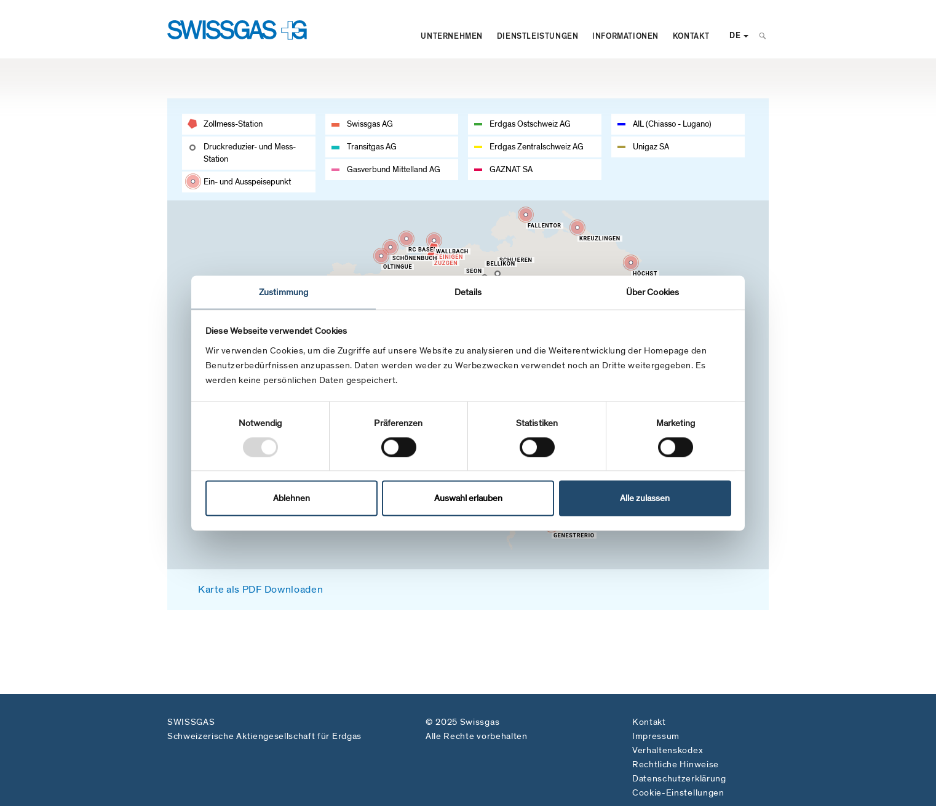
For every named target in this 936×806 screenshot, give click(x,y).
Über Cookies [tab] (652, 292)
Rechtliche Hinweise (675, 764)
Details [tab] (468, 292)
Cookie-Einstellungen (678, 792)
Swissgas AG (370, 124)
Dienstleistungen (537, 36)
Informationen (625, 36)
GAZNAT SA (511, 169)
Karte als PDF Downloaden (260, 589)
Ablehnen (291, 498)
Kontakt (691, 36)
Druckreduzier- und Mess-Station (250, 153)
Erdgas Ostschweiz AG (530, 124)
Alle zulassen (645, 498)
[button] (432, 254)
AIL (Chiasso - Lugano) (672, 124)
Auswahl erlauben (468, 498)
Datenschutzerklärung (679, 778)
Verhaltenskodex (667, 750)
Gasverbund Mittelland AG (393, 169)
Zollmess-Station (233, 124)
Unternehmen (451, 36)
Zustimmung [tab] (283, 292)
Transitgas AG (372, 146)
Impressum (656, 736)
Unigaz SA (651, 146)
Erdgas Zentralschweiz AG (537, 146)
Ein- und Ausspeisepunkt (247, 182)
